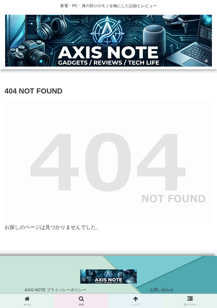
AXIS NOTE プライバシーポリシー (55, 290)
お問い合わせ (161, 290)
